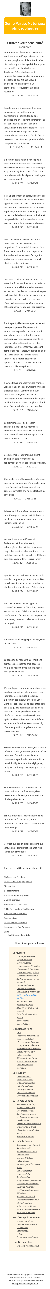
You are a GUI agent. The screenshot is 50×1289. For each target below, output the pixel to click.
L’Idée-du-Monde (24, 962)
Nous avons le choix (25, 1079)
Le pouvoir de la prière (26, 1126)
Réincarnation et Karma (27, 1058)
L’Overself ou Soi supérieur (28, 969)
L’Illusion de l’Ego (22, 1028)
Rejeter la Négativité (26, 1196)
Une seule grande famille (15, 922)
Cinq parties (9, 886)
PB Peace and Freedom (14, 877)
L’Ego (19, 1032)
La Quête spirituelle (25, 1086)
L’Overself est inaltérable (27, 975)
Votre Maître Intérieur (26, 1212)
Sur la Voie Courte (22, 1141)
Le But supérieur (24, 1076)
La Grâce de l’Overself (26, 988)
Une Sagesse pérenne (26, 956)
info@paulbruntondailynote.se (25, 1283)
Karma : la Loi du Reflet (27, 1061)
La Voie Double (23, 1161)
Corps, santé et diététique (28, 1045)
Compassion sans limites (27, 1237)
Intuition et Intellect (25, 1001)
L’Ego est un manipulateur (28, 1042)
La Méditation (23, 1120)
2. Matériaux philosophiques (16, 895)
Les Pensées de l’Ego (25, 1110)
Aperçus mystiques (25, 1004)
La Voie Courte (23, 1154)
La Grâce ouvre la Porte (27, 1224)
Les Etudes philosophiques (28, 1190)
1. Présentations (11, 890)
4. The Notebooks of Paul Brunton (19, 909)
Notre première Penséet (27, 1206)
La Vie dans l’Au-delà (26, 1051)
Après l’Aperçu (23, 1020)
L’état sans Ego (23, 1230)
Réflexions (21, 1193)
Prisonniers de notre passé (28, 1035)
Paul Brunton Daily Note (19, 935)
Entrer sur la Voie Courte (27, 1151)
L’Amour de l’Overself (26, 985)
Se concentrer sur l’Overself (28, 1145)
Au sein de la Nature (25, 1136)
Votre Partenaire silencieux (28, 1209)
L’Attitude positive (24, 1203)
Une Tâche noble (22, 1242)
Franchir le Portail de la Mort (29, 1048)
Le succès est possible (26, 1092)
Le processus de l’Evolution (28, 966)
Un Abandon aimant (25, 1221)
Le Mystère (19, 952)
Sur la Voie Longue (23, 1100)
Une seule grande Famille (28, 1245)
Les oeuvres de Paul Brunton (17, 927)
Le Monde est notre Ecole (27, 1095)
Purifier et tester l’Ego (26, 1107)
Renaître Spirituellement (27, 1217)
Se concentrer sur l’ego (26, 1104)
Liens (6, 931)
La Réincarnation (24, 1055)
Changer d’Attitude (25, 1157)
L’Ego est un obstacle (26, 1039)
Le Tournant (19, 1072)
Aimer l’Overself (23, 1148)
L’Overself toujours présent (28, 972)
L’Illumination (22, 1227)
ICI (40, 868)
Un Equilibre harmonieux (27, 1117)
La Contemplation (24, 1170)
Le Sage (20, 1234)
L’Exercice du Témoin (26, 1186)
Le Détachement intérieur (28, 1199)
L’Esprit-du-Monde (24, 959)
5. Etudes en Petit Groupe (15, 913)
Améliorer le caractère (26, 1114)
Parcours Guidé (10, 918)
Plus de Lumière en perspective (18, 881)
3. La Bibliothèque (12, 899)
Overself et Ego (23, 1024)
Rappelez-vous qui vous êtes (29, 1180)
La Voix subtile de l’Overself (28, 991)
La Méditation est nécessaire (29, 1123)
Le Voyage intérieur (25, 1089)
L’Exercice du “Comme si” (28, 1183)
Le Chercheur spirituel (26, 1082)
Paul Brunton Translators (15, 904)
